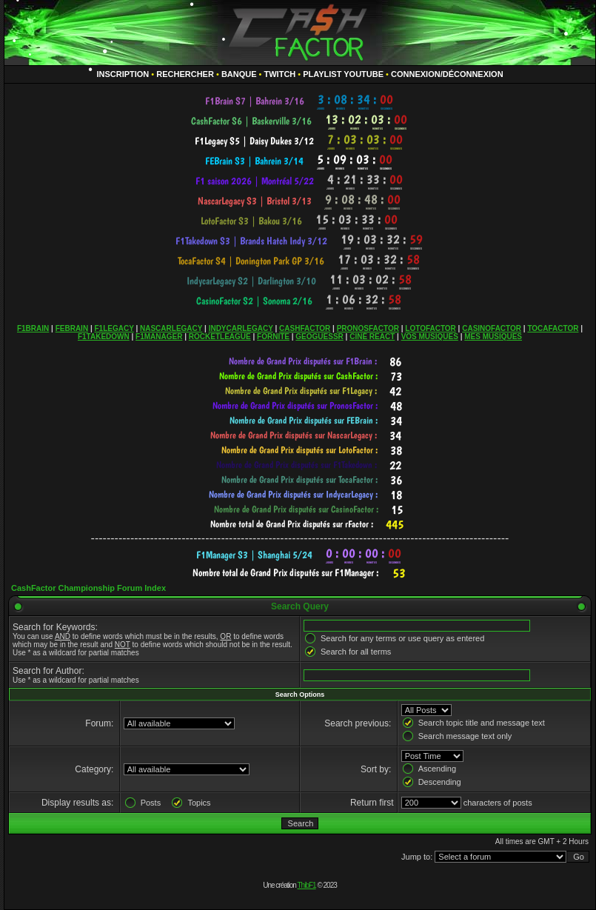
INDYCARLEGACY (241, 328)
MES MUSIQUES (493, 336)
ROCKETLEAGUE (220, 336)
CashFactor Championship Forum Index (88, 587)
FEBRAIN (72, 328)
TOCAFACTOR (552, 328)
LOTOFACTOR (430, 328)
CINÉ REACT (372, 336)
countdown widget (300, 101)
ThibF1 (307, 885)
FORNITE (273, 336)
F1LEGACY (113, 328)
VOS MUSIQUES (429, 336)
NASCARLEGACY (171, 328)
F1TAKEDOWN (104, 336)
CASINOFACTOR (491, 328)
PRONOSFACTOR (368, 328)
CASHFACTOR (304, 328)
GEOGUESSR (319, 336)
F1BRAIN (33, 328)
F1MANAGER (158, 336)
